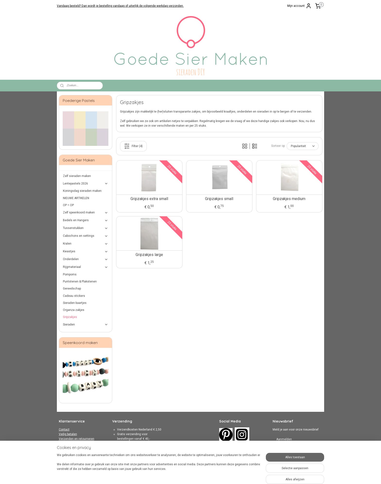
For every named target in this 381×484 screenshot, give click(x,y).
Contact (64, 429)
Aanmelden (284, 439)
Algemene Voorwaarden (75, 443)
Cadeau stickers (74, 296)
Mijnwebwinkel (244, 475)
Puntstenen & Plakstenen (80, 281)
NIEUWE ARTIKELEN (76, 198)
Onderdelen (85, 259)
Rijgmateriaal (85, 267)
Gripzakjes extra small (149, 198)
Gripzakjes (70, 317)
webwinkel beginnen (203, 475)
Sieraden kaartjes (75, 303)
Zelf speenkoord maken (85, 213)
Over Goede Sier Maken (74, 453)
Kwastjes (85, 252)
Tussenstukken (85, 228)
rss (186, 475)
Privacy (64, 448)
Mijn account (299, 6)
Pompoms (70, 274)
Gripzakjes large (149, 254)
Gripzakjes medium (289, 198)
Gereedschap (72, 288)
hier (144, 457)
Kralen (85, 244)
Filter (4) (133, 146)
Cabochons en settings (85, 236)
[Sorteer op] (302, 146)
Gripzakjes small (219, 198)
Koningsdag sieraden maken (82, 191)
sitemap (176, 475)
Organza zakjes (73, 310)
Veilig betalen (68, 434)
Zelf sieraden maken (77, 176)
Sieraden (85, 324)
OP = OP (68, 205)
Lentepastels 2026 (85, 183)
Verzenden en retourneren (76, 438)
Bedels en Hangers (85, 220)
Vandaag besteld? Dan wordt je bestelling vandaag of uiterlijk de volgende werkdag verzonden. (120, 6)
